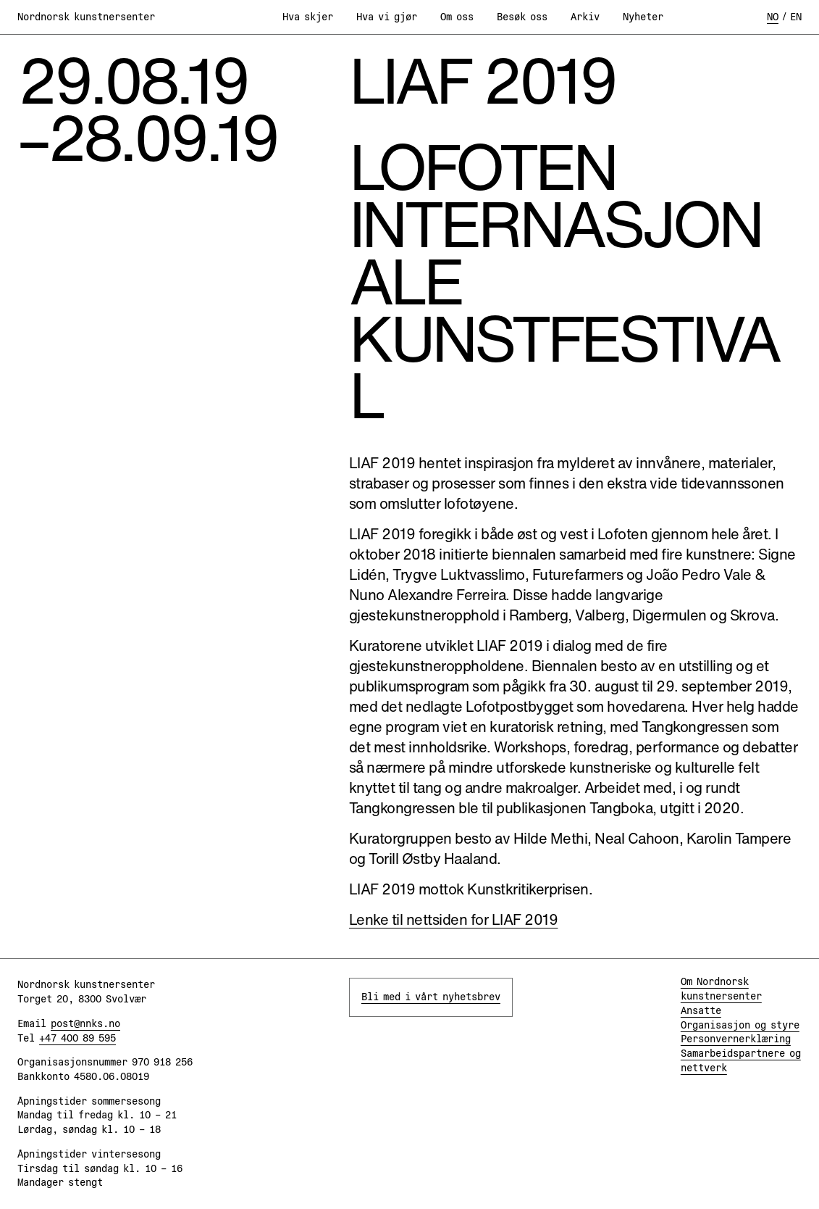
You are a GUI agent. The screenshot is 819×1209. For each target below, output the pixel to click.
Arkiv (585, 16)
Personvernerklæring (736, 1038)
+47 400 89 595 (77, 1038)
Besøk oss (522, 16)
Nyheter (643, 16)
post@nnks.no (85, 1023)
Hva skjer (307, 16)
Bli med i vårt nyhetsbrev (430, 996)
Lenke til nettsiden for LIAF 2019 (453, 919)
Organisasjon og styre (740, 1025)
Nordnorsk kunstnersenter (86, 16)
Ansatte (701, 1010)
